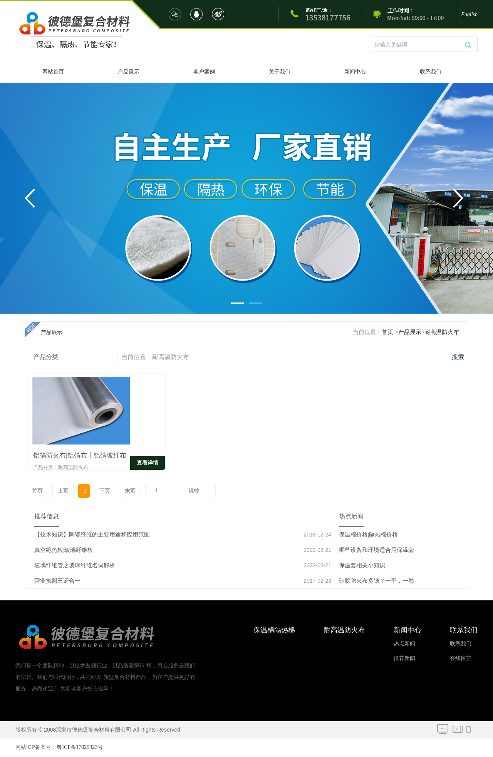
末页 (125, 492)
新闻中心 (355, 72)
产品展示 (128, 72)
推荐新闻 (404, 659)
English (469, 14)
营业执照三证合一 (57, 582)
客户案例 (204, 72)
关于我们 (279, 72)
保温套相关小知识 (362, 566)
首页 (387, 332)
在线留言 (460, 659)
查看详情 (113, 465)
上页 (61, 492)
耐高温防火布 (441, 332)
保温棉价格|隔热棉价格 (368, 536)
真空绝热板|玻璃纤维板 (63, 551)
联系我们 (430, 72)
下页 (100, 492)
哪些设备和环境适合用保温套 (376, 551)
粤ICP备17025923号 (80, 748)
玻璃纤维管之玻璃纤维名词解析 (74, 566)
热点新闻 (404, 645)
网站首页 (53, 72)
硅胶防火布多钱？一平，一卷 (376, 582)
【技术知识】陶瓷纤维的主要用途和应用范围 (92, 536)
